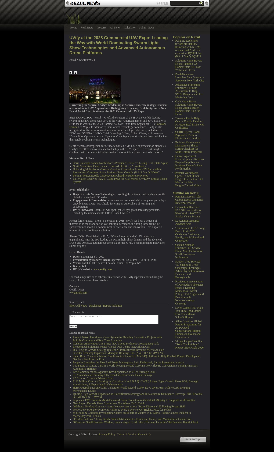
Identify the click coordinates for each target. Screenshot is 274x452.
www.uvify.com (102, 269)
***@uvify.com (78, 292)
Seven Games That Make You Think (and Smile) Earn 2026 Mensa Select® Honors (189, 312)
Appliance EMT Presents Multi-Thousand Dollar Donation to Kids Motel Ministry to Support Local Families (134, 400)
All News (115, 27)
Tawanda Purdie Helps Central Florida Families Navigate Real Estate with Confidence (189, 123)
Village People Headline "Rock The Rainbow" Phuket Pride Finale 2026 (189, 344)
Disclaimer (95, 305)
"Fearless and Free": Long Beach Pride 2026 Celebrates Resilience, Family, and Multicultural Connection (189, 234)
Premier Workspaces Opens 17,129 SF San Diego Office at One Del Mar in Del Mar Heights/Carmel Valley (189, 179)
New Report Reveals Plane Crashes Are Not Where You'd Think (109, 403)
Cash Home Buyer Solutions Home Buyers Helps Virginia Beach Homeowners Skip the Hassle (188, 108)
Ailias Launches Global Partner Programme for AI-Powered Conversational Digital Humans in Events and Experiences (188, 329)
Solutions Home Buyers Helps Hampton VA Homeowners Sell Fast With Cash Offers (188, 65)
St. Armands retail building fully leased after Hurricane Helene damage (113, 375)
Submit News (146, 27)
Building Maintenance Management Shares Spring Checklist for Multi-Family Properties (188, 147)
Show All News (78, 305)
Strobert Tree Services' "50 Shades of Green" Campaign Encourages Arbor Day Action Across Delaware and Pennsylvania (189, 269)
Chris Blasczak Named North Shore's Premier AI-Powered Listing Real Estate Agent (120, 163)
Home (73, 27)
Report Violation (112, 305)
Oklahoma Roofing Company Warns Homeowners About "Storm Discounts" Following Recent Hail (129, 406)
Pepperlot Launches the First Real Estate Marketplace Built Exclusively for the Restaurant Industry (128, 362)
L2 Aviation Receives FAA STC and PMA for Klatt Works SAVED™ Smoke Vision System (188, 212)
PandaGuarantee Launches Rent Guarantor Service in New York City (189, 77)
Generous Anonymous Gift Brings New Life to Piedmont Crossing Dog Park (116, 343)
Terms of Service (126, 434)
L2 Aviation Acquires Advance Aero (187, 222)
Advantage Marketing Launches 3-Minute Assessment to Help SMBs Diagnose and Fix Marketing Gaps (189, 91)
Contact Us (144, 434)
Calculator (130, 27)
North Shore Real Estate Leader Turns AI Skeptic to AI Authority (109, 166)
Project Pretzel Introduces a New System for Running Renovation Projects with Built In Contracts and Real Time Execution (117, 339)
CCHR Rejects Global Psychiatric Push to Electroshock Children (187, 135)
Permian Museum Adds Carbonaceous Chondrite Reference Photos (189, 199)
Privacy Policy (107, 434)
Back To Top (192, 439)
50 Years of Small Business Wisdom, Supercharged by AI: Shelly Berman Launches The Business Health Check (135, 422)
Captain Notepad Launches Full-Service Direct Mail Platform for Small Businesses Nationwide (189, 251)
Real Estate (87, 27)
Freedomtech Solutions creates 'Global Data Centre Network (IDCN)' (111, 346)
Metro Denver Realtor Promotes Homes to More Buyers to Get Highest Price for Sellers (122, 409)
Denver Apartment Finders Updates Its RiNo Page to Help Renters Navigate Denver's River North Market (189, 162)
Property (101, 27)
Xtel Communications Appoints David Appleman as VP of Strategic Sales (114, 371)
